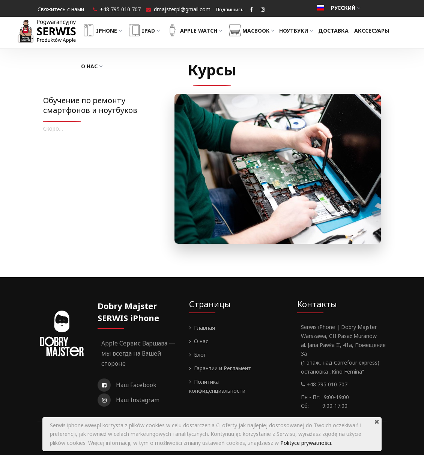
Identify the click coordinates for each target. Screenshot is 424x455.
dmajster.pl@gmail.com (182, 9)
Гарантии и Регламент (222, 368)
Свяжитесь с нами (61, 9)
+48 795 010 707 (120, 9)
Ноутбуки (299, 30)
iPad (146, 30)
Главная (204, 327)
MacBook (253, 30)
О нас (94, 66)
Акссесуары (374, 30)
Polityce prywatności (305, 442)
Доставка (336, 30)
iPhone (104, 30)
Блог (200, 354)
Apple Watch (196, 30)
